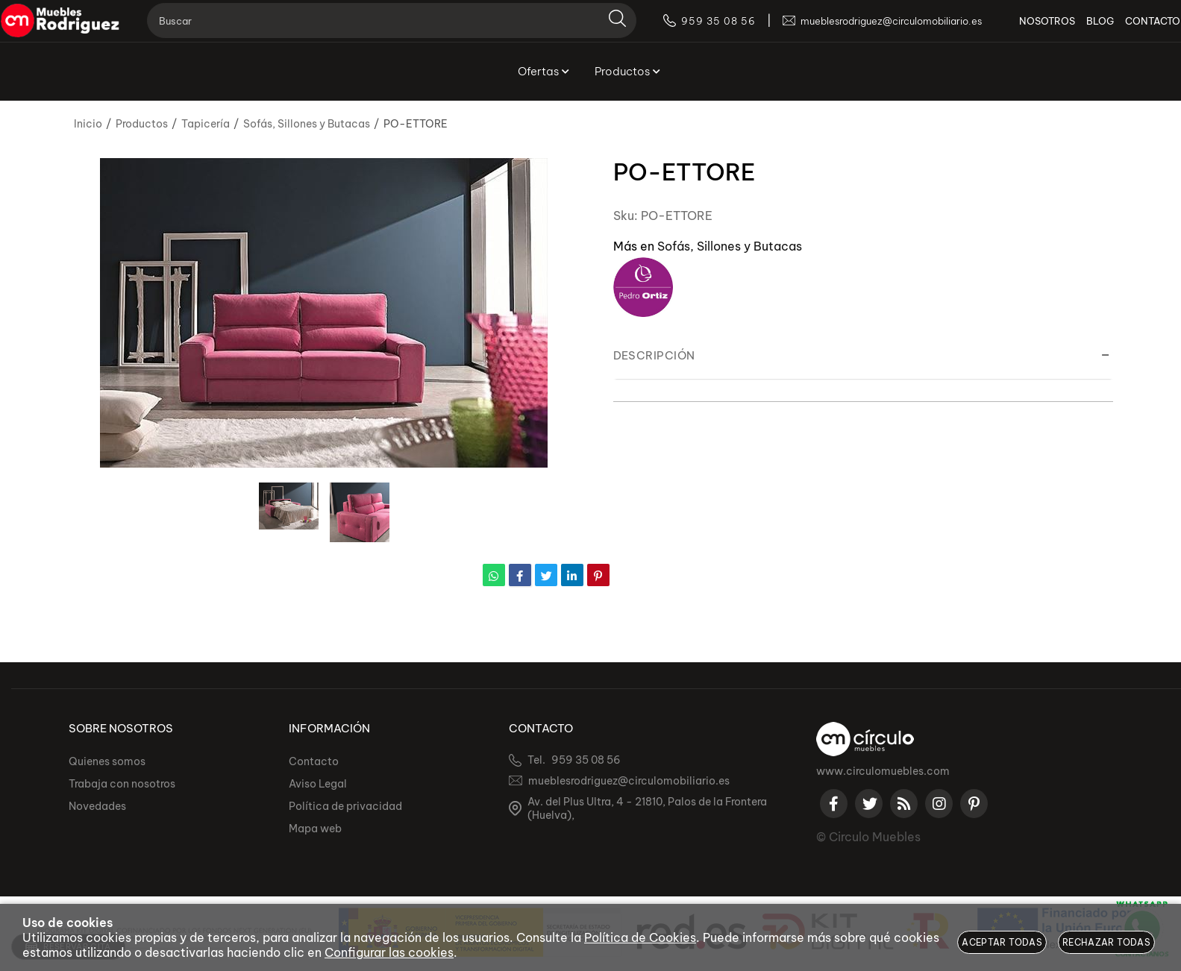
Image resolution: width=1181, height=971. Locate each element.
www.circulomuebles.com (883, 771)
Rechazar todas (1106, 942)
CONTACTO (1131, 30)
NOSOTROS (1025, 30)
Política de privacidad (345, 806)
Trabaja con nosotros (122, 784)
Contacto (314, 761)
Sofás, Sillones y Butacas (729, 246)
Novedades (97, 806)
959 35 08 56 (586, 760)
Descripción (654, 355)
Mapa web (315, 828)
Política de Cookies (640, 937)
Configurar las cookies (389, 952)
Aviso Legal (318, 784)
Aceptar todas (1002, 942)
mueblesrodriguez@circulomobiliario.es (629, 781)
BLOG (1078, 30)
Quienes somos (107, 761)
